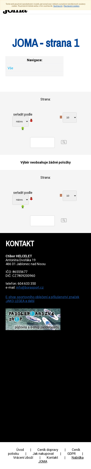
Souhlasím (58, 6)
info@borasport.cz (30, 287)
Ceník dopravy (47, 450)
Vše (10, 68)
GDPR (71, 454)
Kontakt (52, 457)
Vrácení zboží (23, 457)
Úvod (20, 450)
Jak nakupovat (43, 454)
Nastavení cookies (71, 6)
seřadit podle (22, 114)
